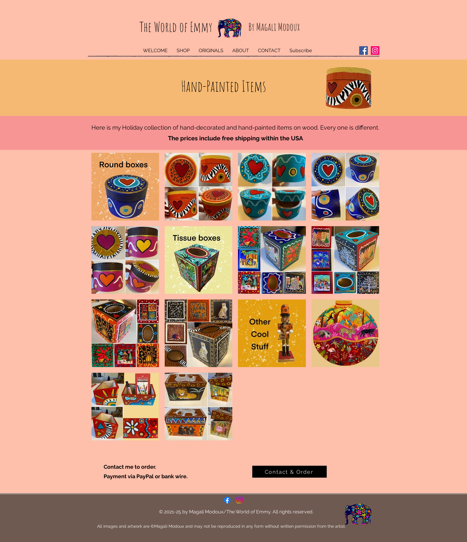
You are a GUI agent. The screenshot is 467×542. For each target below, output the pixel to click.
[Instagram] (375, 50)
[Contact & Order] (289, 472)
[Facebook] (363, 50)
